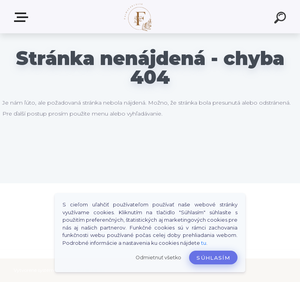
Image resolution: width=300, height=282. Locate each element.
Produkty (22, 17)
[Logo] (138, 17)
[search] (281, 19)
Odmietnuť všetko (158, 257)
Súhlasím (213, 258)
